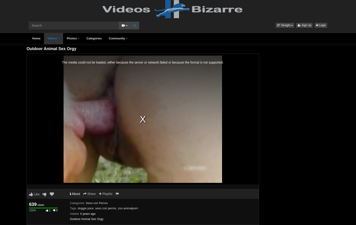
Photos (73, 38)
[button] (285, 25)
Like (34, 194)
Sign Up (304, 25)
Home (36, 38)
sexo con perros (105, 208)
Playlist (105, 194)
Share (89, 194)
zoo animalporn (128, 208)
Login (321, 25)
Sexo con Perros (97, 203)
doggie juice (86, 208)
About (75, 194)
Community (118, 38)
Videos (53, 38)
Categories (94, 38)
